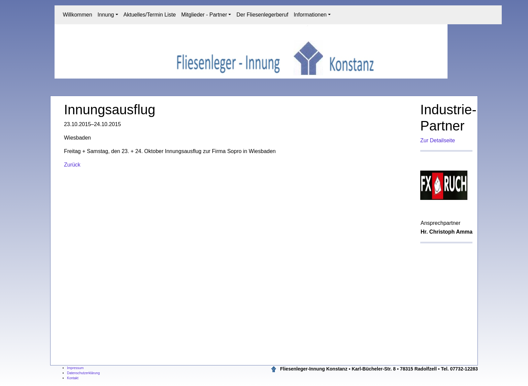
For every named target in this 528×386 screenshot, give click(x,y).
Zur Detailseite (437, 140)
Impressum (75, 368)
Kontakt (72, 378)
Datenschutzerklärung (83, 373)
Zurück (72, 165)
